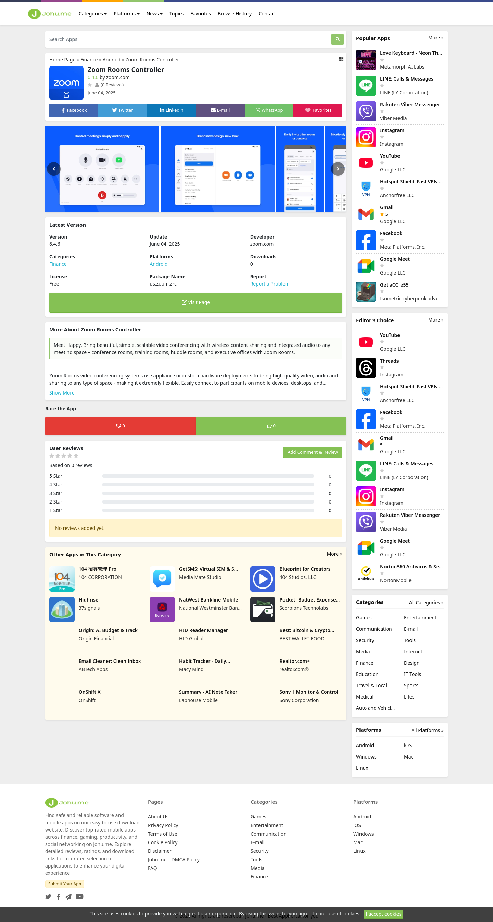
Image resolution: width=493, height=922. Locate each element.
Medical (365, 696)
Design (412, 662)
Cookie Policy (162, 842)
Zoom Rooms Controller (152, 59)
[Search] (337, 39)
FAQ (152, 868)
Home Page (62, 59)
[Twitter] (48, 894)
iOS (408, 745)
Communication (374, 629)
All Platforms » (428, 730)
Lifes (409, 696)
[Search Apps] (188, 39)
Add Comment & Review (313, 452)
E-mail (411, 629)
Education (367, 674)
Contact (267, 13)
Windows (366, 756)
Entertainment (420, 617)
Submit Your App (64, 884)
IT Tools (412, 674)
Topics (176, 13)
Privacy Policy (163, 825)
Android (112, 59)
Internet (413, 651)
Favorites (200, 13)
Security (365, 640)
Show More (62, 392)
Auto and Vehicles (376, 708)
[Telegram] (67, 894)
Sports (411, 685)
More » (334, 553)
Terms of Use (162, 833)
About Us (158, 816)
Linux (362, 768)
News (153, 13)
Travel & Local (371, 685)
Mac (408, 756)
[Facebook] (57, 894)
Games (364, 617)
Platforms (125, 13)
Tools (410, 640)
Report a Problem (270, 283)
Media (363, 651)
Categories (91, 13)
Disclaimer (160, 851)
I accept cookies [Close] (383, 915)
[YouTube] (78, 894)
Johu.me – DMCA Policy (174, 859)
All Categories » (426, 602)
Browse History (235, 13)
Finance (89, 59)
